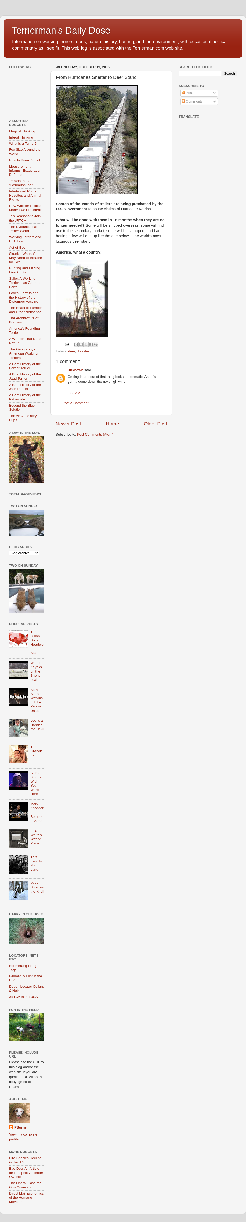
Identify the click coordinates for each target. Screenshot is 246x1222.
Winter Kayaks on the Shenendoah (36, 671)
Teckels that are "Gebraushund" (21, 183)
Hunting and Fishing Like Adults (24, 270)
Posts (188, 93)
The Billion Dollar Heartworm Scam (36, 642)
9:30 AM (74, 393)
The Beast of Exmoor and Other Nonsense (25, 310)
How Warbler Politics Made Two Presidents (26, 208)
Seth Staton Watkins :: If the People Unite (36, 700)
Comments (192, 101)
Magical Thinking (22, 131)
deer (71, 351)
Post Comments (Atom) (95, 434)
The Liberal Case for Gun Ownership (25, 1185)
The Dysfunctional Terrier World (23, 229)
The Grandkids (36, 751)
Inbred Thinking (21, 137)
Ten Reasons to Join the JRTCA (25, 218)
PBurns (20, 1127)
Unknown (75, 370)
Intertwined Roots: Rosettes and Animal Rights (25, 195)
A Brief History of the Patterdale (25, 397)
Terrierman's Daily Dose (61, 30)
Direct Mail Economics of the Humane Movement (26, 1197)
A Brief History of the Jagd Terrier (25, 376)
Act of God (17, 247)
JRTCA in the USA (23, 997)
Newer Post (68, 423)
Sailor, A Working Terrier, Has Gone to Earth (24, 283)
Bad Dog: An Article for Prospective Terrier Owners (26, 1173)
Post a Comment (75, 403)
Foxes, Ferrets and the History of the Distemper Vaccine (23, 297)
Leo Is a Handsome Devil (37, 725)
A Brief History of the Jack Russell (25, 387)
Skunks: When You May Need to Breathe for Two (25, 258)
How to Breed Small (24, 160)
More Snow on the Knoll (37, 887)
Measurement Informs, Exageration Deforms (25, 170)
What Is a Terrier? (23, 144)
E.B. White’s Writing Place (36, 837)
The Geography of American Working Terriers (23, 353)
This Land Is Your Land (36, 863)
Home (112, 423)
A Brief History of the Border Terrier (25, 366)
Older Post (155, 423)
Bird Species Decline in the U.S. (25, 1160)
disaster (83, 351)
